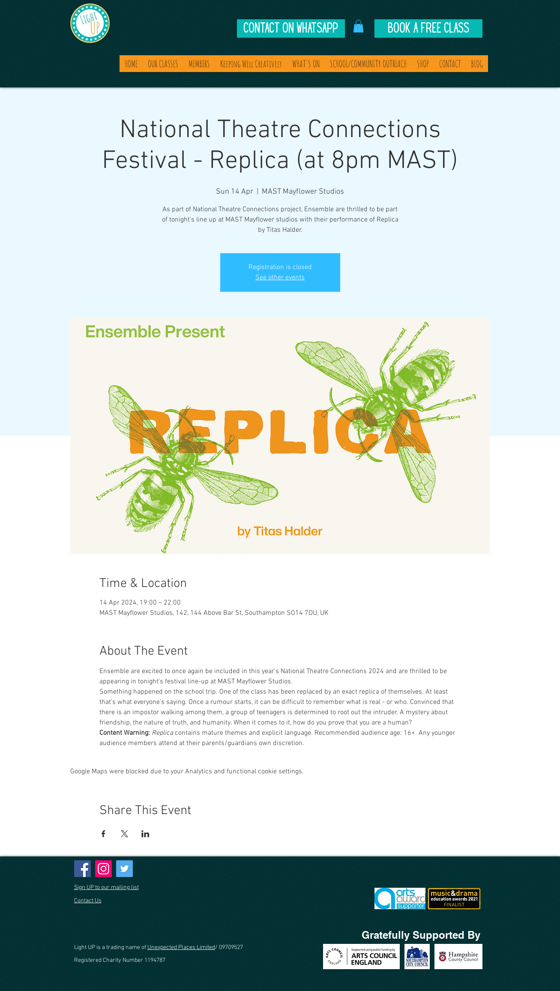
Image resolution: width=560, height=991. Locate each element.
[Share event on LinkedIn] (145, 833)
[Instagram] (103, 868)
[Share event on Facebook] (103, 833)
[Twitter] (124, 868)
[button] (358, 26)
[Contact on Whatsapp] (291, 28)
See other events (280, 277)
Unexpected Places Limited (181, 947)
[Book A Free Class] (428, 28)
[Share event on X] (124, 833)
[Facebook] (82, 868)
